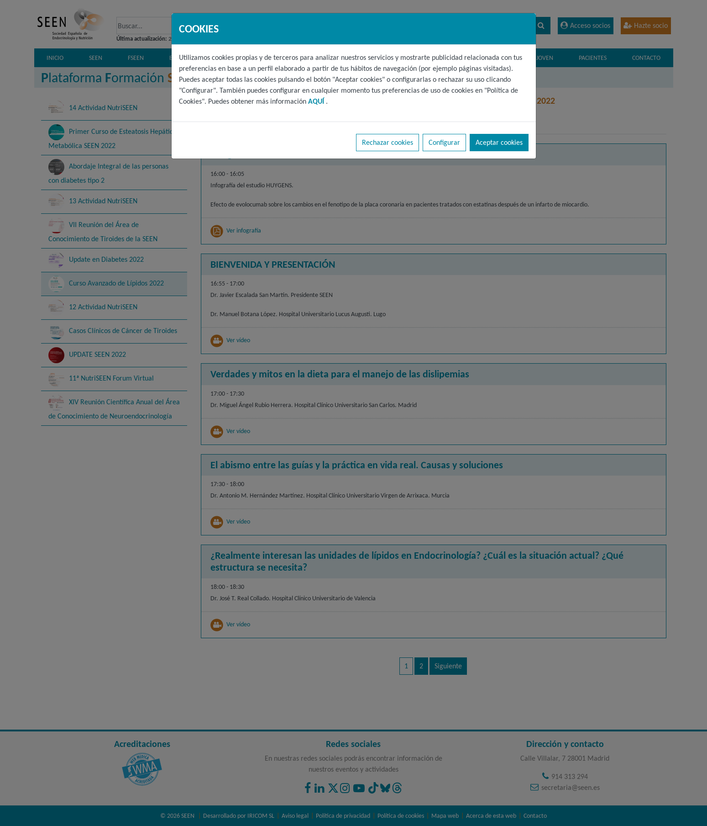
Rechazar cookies (387, 142)
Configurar (444, 142)
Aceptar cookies (499, 142)
